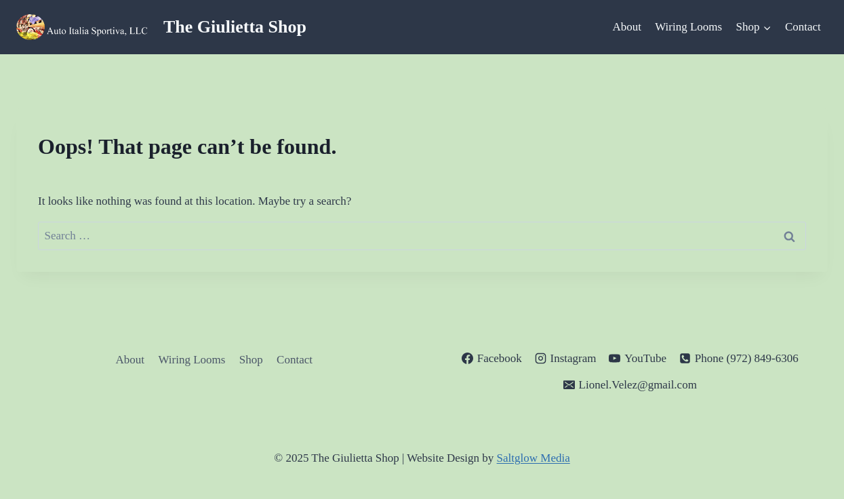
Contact (803, 26)
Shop (251, 359)
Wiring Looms (688, 26)
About (626, 26)
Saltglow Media (533, 458)
